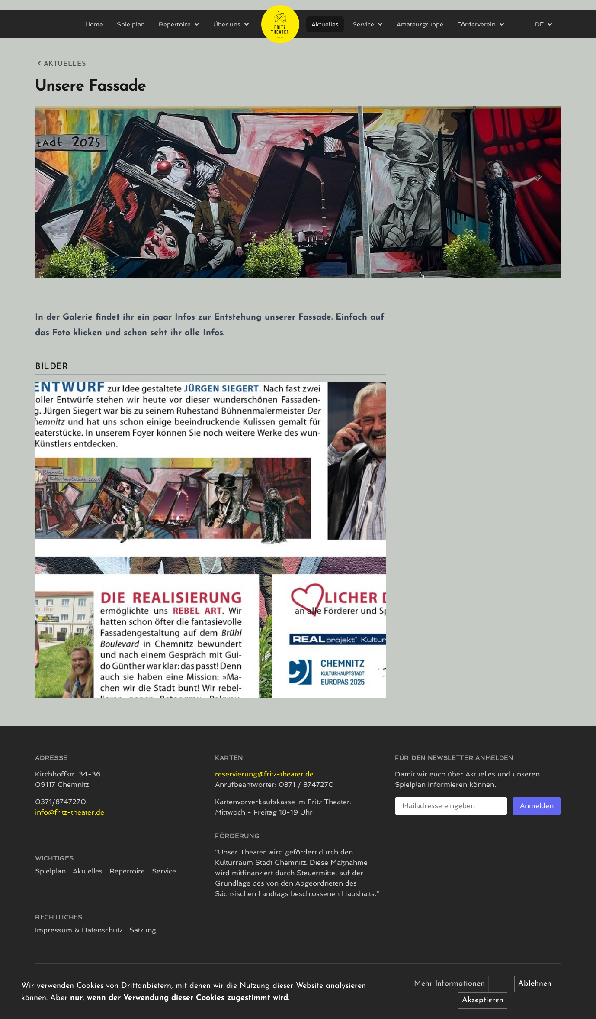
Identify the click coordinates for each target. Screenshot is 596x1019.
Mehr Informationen (449, 984)
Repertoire (127, 871)
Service (164, 871)
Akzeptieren (482, 1000)
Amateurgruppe (420, 24)
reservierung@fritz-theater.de (264, 774)
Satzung (142, 930)
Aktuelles (325, 24)
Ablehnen (534, 984)
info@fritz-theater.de (69, 812)
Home (94, 24)
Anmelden (537, 806)
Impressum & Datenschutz (78, 930)
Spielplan (131, 24)
